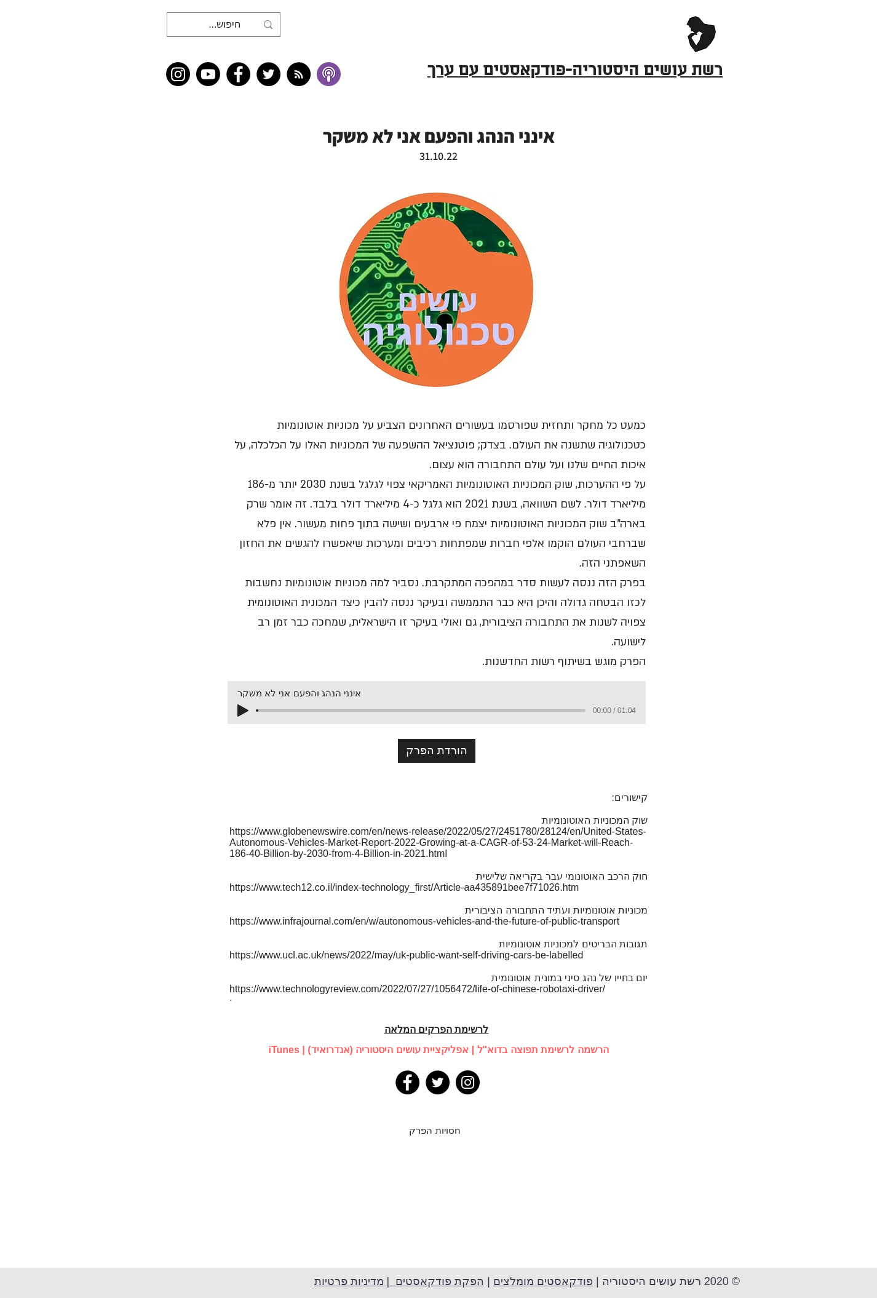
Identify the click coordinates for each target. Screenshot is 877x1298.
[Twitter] (268, 74)
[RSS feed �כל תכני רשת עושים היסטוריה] (299, 74)
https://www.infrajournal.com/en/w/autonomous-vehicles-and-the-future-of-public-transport (424, 921)
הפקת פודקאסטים (438, 1281)
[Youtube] (208, 74)
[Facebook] (238, 74)
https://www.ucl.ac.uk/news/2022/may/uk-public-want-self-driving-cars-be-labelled (406, 955)
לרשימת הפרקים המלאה (436, 1029)
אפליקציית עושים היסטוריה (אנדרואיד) (388, 1050)
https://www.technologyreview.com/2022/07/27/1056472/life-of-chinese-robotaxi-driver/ (417, 989)
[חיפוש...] (224, 24)
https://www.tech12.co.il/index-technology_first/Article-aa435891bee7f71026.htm (404, 887)
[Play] (242, 710)
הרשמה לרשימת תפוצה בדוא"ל (543, 1050)
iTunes (283, 1050)
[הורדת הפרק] (436, 751)
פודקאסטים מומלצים (543, 1281)
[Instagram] (178, 74)
